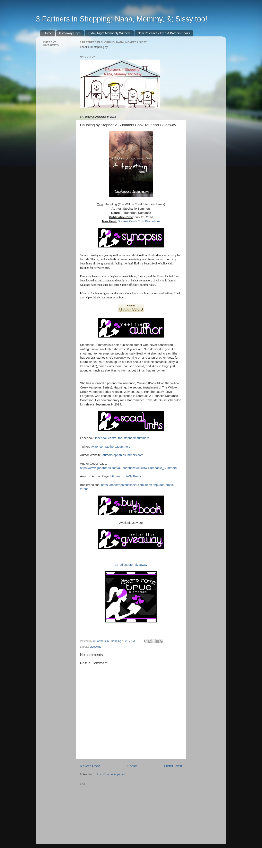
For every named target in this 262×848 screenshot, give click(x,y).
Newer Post (90, 766)
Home (48, 33)
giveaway (95, 646)
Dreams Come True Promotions (139, 221)
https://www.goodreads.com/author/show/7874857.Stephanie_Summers (128, 468)
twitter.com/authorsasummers (110, 446)
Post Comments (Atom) (111, 774)
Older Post (173, 766)
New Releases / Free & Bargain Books (164, 33)
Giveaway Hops (70, 33)
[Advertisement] (110, 812)
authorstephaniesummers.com (122, 455)
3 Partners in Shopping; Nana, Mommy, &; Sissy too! (121, 19)
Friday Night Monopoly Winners (109, 33)
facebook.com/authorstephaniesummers (122, 438)
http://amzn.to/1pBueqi (126, 476)
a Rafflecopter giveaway (131, 564)
